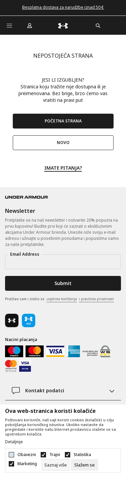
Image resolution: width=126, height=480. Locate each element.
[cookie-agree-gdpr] (84, 465)
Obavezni (26, 455)
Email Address (24, 254)
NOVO (63, 142)
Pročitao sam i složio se (59, 299)
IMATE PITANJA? (63, 167)
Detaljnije (14, 442)
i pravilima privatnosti (96, 299)
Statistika (82, 455)
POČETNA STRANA (63, 121)
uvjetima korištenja (61, 299)
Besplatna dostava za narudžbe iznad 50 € (63, 7)
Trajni (54, 455)
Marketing (27, 464)
